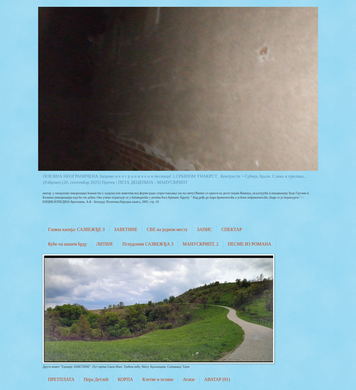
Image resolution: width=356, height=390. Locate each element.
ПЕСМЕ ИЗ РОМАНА (249, 243)
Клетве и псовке (157, 379)
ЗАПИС (204, 229)
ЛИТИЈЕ (104, 243)
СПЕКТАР (231, 229)
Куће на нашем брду (67, 243)
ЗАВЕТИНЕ (125, 229)
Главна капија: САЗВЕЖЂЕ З (76, 229)
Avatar (189, 379)
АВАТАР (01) (217, 379)
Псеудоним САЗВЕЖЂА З (147, 243)
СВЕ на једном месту (167, 229)
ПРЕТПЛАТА (61, 379)
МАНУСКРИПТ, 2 (201, 243)
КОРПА (125, 379)
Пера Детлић (96, 379)
